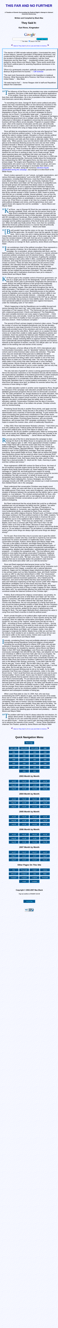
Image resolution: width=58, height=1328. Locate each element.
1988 (45, 756)
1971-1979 (34, 748)
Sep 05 (13, 824)
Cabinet (34, 877)
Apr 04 (45, 799)
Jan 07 (14, 852)
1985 (13, 756)
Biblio (45, 874)
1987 (34, 756)
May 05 (13, 820)
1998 (24, 767)
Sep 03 (13, 789)
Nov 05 (34, 824)
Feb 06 (24, 834)
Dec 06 (45, 842)
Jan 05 (14, 817)
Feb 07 (24, 852)
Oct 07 (24, 860)
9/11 (13, 870)
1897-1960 (13, 748)
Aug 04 (45, 803)
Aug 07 (45, 856)
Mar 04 (34, 799)
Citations (24, 874)
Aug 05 (45, 820)
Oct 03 (24, 789)
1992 (45, 759)
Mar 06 (34, 834)
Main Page (29, 743)
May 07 (13, 856)
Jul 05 (34, 820)
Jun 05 (24, 820)
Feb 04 (24, 799)
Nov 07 (34, 860)
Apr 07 (45, 852)
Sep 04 (13, 806)
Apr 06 (45, 834)
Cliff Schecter (38, 72)
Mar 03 (34, 781)
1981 (13, 752)
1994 (24, 763)
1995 (34, 763)
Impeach (13, 877)
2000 (45, 767)
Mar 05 (34, 817)
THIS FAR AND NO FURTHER (29, 6)
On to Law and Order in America (37, 46)
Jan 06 (14, 834)
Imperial (24, 877)
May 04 (13, 803)
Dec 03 (45, 789)
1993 (13, 763)
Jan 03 (14, 781)
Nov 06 (34, 842)
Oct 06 (24, 842)
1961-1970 (24, 748)
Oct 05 (24, 824)
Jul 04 (34, 803)
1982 (24, 752)
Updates (34, 881)
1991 (34, 759)
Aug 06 (45, 838)
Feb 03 (24, 781)
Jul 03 (34, 785)
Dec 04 (45, 806)
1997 (13, 767)
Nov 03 (34, 789)
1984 (45, 752)
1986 (24, 756)
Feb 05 (24, 817)
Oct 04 (24, 806)
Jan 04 (14, 799)
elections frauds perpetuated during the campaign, (25, 169)
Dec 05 (45, 824)
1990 (24, 759)
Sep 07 (13, 860)
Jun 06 (24, 838)
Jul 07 (34, 856)
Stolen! (34, 870)
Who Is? (13, 874)
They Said (24, 870)
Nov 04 (34, 806)
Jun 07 (24, 856)
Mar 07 (34, 852)
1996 (45, 763)
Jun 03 (24, 785)
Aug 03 (45, 785)
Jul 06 (34, 838)
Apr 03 (45, 781)
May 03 (13, 785)
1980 (45, 748)
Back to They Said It (20, 46)
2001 (24, 771)
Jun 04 (24, 803)
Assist (24, 881)
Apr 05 (45, 817)
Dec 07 (45, 860)
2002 (34, 771)
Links (34, 874)
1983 (34, 752)
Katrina (45, 870)
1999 (34, 767)
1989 (13, 759)
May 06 (13, 838)
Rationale (45, 877)
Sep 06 (13, 842)
